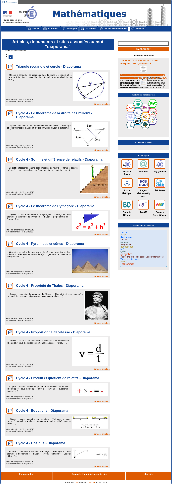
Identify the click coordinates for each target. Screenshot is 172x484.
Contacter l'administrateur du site (89, 474)
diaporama (126, 237)
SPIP (77, 482)
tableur (123, 239)
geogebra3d (127, 247)
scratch (124, 242)
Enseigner (69, 28)
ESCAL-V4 (91, 482)
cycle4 (123, 235)
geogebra (126, 254)
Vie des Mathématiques (113, 28)
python (123, 262)
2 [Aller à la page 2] (10, 57)
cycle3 (123, 252)
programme (126, 244)
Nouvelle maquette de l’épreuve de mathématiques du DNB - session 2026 (143, 76)
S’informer (50, 28)
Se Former (88, 28)
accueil (33, 28)
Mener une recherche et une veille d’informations (142, 257)
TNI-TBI (123, 232)
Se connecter (11, 2)
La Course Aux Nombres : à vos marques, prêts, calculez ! (139, 62)
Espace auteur (26, 474)
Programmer (127, 264)
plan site (148, 474)
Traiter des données (129, 259)
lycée (122, 249)
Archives (137, 28)
